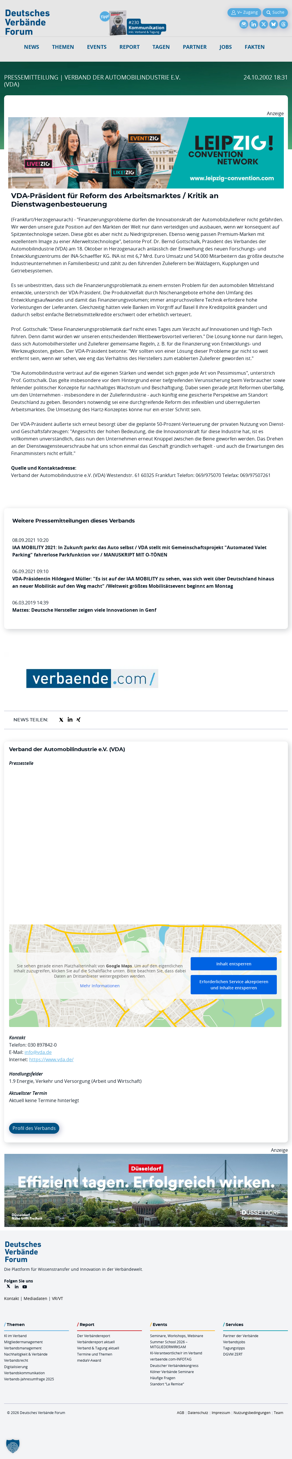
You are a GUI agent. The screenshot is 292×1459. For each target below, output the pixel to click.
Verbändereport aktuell (96, 1341)
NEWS (31, 47)
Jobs (226, 47)
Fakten (255, 47)
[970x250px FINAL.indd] (146, 120)
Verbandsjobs (234, 1341)
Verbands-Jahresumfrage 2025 (29, 1379)
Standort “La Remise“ (167, 1384)
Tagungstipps (234, 1348)
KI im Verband (15, 1335)
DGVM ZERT (233, 1354)
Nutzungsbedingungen (252, 1412)
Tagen (161, 47)
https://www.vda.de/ (51, 1059)
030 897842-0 (42, 1045)
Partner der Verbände (240, 1335)
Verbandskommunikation (24, 1372)
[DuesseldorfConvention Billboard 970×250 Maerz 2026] (146, 1157)
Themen (63, 47)
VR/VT (57, 1298)
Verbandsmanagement (22, 1348)
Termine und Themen (94, 1354)
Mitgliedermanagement (23, 1341)
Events (97, 47)
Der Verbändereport (93, 1335)
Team (278, 1412)
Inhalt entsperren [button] (233, 964)
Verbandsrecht (16, 1360)
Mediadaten (35, 1298)
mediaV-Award (89, 1360)
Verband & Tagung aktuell (98, 1348)
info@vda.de (38, 1052)
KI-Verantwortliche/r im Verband (176, 1353)
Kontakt (11, 1298)
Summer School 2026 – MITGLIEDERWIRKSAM (168, 1344)
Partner (195, 47)
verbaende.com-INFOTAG (171, 1359)
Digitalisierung (16, 1366)
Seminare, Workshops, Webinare (176, 1335)
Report (129, 47)
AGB (180, 1412)
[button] (13, 1446)
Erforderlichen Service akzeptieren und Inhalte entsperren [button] (233, 984)
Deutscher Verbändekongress (174, 1365)
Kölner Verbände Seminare (172, 1371)
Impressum (221, 1412)
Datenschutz (198, 1412)
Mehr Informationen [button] (100, 985)
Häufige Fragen (162, 1377)
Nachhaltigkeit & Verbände (26, 1354)
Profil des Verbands (34, 1128)
